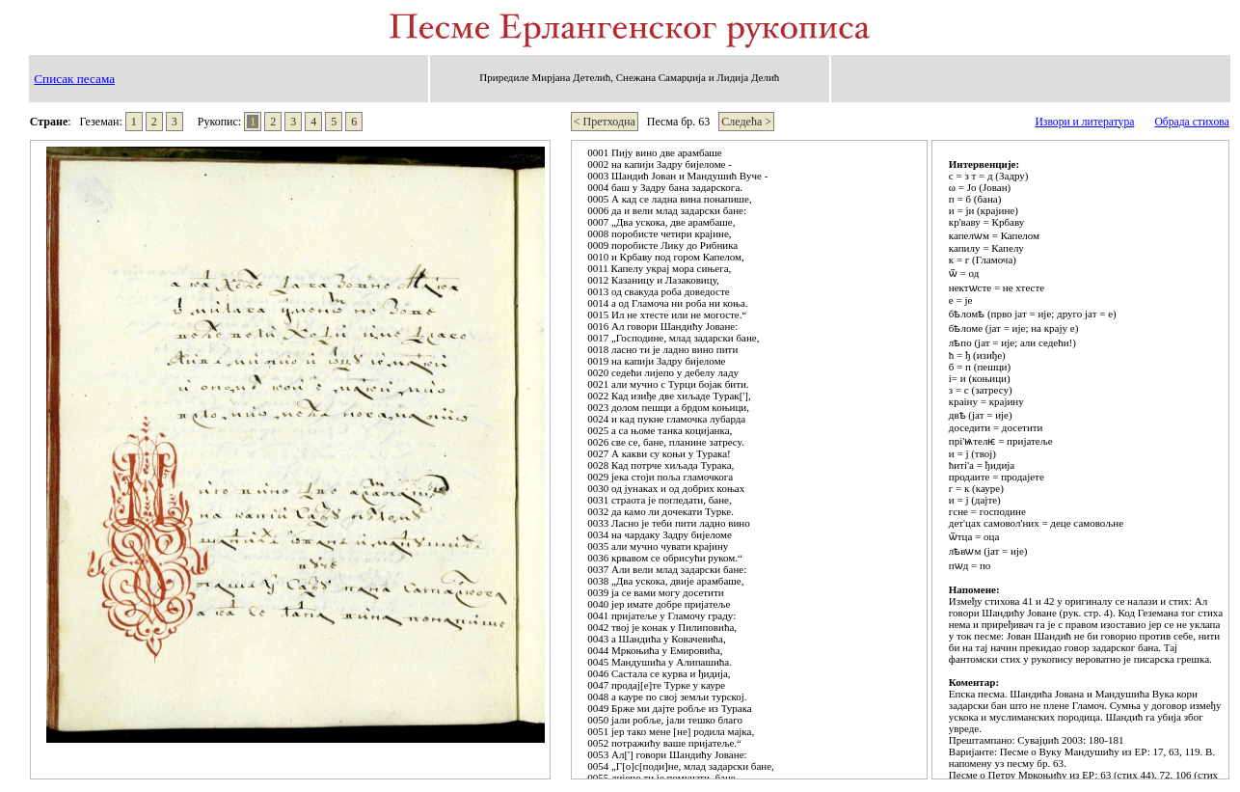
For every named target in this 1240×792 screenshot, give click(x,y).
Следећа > (746, 121)
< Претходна (604, 121)
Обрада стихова (1191, 122)
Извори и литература (1084, 122)
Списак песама (74, 78)
